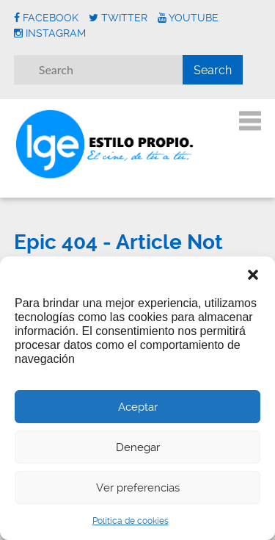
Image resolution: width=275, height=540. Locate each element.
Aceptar (138, 407)
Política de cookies (130, 521)
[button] (253, 274)
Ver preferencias (138, 487)
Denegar (138, 447)
